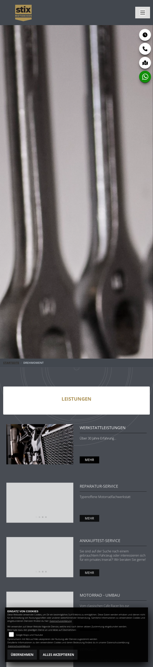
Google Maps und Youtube (29, 634)
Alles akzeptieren (58, 654)
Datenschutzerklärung (61, 620)
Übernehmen (22, 654)
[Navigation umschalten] (142, 12)
